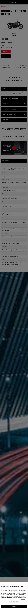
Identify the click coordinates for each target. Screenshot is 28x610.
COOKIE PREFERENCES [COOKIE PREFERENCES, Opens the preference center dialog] (14, 606)
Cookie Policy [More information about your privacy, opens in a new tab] (23, 603)
